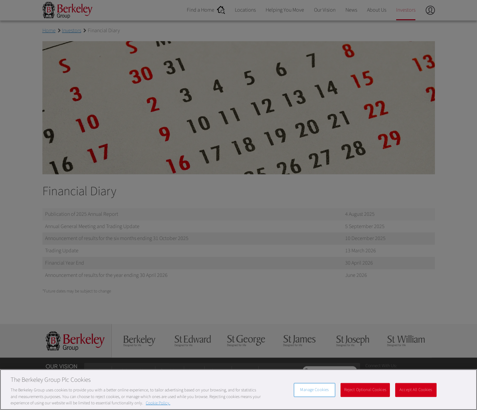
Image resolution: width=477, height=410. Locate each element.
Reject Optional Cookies (365, 390)
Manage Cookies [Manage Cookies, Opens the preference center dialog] (314, 390)
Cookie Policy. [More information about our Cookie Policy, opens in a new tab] (158, 403)
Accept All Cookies (415, 390)
